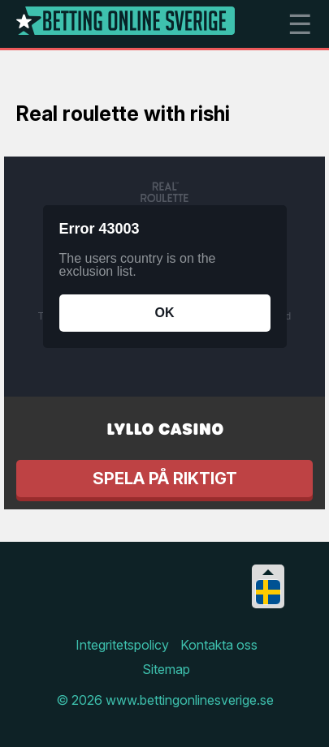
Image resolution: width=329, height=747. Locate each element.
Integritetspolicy (122, 645)
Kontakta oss (219, 645)
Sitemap (166, 669)
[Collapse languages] (268, 572)
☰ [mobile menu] (300, 24)
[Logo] (125, 23)
